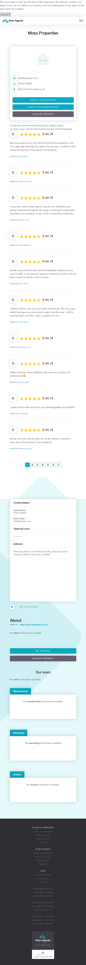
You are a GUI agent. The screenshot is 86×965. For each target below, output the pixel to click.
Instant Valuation (43, 839)
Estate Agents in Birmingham (43, 906)
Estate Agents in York (43, 910)
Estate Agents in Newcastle (43, 920)
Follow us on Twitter (43, 835)
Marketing (18, 732)
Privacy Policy (43, 878)
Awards (17, 774)
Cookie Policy (43, 882)
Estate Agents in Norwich (43, 896)
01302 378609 (25, 83)
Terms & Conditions (43, 875)
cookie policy (58, 5)
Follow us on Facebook (43, 832)
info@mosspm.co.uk (28, 78)
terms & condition (15, 9)
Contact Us (43, 842)
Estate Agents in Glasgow (43, 924)
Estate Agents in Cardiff (43, 892)
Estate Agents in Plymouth (43, 916)
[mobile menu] (81, 20)
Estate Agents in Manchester (43, 902)
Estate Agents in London (43, 889)
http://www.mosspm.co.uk (31, 89)
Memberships (20, 691)
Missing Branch (43, 860)
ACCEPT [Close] (5, 14)
